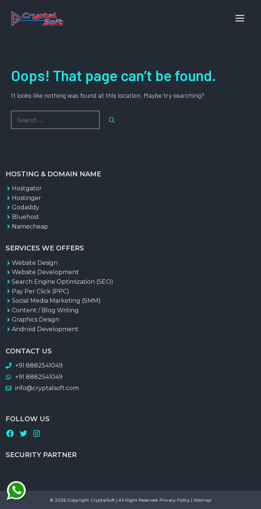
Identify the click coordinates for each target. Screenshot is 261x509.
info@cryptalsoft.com (47, 388)
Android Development (45, 329)
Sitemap (202, 500)
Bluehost (25, 216)
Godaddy (25, 207)
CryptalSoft (102, 500)
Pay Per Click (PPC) (40, 291)
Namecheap (30, 226)
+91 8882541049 (39, 365)
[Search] (112, 120)
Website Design (35, 262)
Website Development (45, 272)
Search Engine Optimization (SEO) (62, 281)
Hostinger (26, 198)
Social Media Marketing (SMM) (56, 300)
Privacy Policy (175, 500)
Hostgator (27, 188)
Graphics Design (35, 319)
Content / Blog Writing (45, 310)
